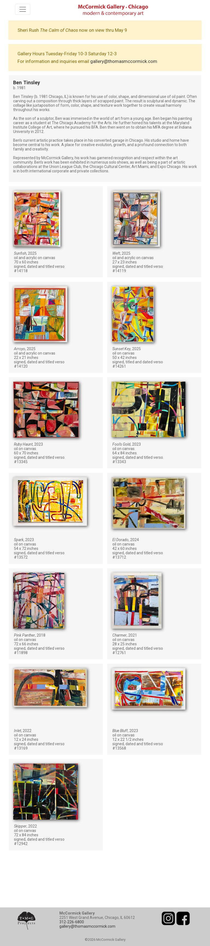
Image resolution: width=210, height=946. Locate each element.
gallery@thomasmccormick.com (123, 61)
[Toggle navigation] (22, 9)
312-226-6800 (71, 922)
